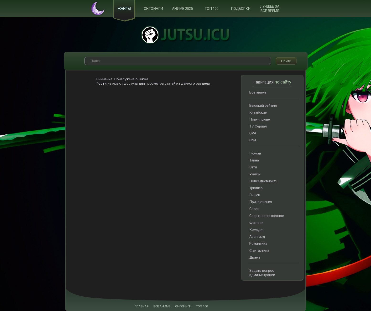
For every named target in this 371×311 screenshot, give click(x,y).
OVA (252, 133)
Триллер (256, 188)
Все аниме (257, 92)
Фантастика (259, 250)
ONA (252, 140)
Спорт (254, 209)
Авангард (257, 236)
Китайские (258, 112)
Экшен (254, 195)
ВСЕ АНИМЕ (161, 306)
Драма (254, 257)
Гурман (255, 153)
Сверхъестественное (266, 216)
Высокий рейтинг (263, 105)
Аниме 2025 (182, 8)
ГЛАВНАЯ (142, 306)
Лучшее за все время (269, 8)
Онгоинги (153, 8)
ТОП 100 (212, 8)
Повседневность (263, 181)
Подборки (241, 8)
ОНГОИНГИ (183, 306)
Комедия (256, 230)
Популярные (259, 119)
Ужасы (255, 174)
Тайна (254, 160)
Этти (253, 167)
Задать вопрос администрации (262, 272)
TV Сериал (258, 126)
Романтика (258, 243)
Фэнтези (256, 223)
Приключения (260, 202)
